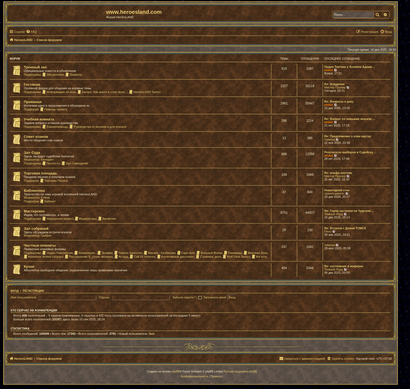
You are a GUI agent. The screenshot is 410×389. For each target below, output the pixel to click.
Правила (73, 74)
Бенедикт (47, 159)
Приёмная (33, 102)
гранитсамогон (334, 193)
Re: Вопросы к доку (339, 101)
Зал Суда (32, 153)
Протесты (51, 163)
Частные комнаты (40, 245)
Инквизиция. (85, 252)
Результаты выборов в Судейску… (350, 152)
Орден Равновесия (57, 252)
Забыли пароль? (184, 297)
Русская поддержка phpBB (240, 371)
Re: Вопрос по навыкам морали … (349, 118)
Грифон (46, 235)
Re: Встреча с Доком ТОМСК (345, 228)
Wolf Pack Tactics (236, 256)
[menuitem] (31, 31)
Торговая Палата (54, 180)
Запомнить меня (215, 297)
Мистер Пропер (335, 87)
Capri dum (186, 252)
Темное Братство (128, 252)
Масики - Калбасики (160, 252)
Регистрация (33, 290)
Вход (14, 290)
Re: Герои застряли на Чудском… (349, 210)
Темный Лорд (333, 214)
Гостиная (32, 84)
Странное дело (208, 256)
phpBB (175, 371)
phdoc (328, 70)
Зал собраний (36, 229)
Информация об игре (59, 92)
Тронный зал (35, 67)
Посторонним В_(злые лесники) (89, 256)
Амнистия (107, 218)
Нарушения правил (57, 218)
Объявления (53, 74)
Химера (329, 139)
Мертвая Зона (255, 252)
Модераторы (86, 218)
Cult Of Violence (142, 256)
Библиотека (34, 191)
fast (151, 333)
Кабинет (48, 201)
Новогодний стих (337, 190)
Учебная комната (39, 119)
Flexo (328, 231)
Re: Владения (334, 84)
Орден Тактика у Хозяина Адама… (349, 66)
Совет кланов (36, 137)
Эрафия (105, 252)
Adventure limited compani (43, 256)
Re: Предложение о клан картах (347, 136)
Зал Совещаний (75, 163)
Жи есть (259, 256)
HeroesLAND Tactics (145, 92)
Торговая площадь (40, 173)
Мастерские (34, 211)
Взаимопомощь (55, 126)
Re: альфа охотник (338, 172)
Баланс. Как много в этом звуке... (103, 92)
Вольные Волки (209, 252)
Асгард (121, 256)
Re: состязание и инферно (343, 266)
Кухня (29, 266)
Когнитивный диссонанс (176, 256)
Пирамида (233, 252)
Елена (45, 197)
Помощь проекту (53, 109)
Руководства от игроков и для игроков (97, 126)
